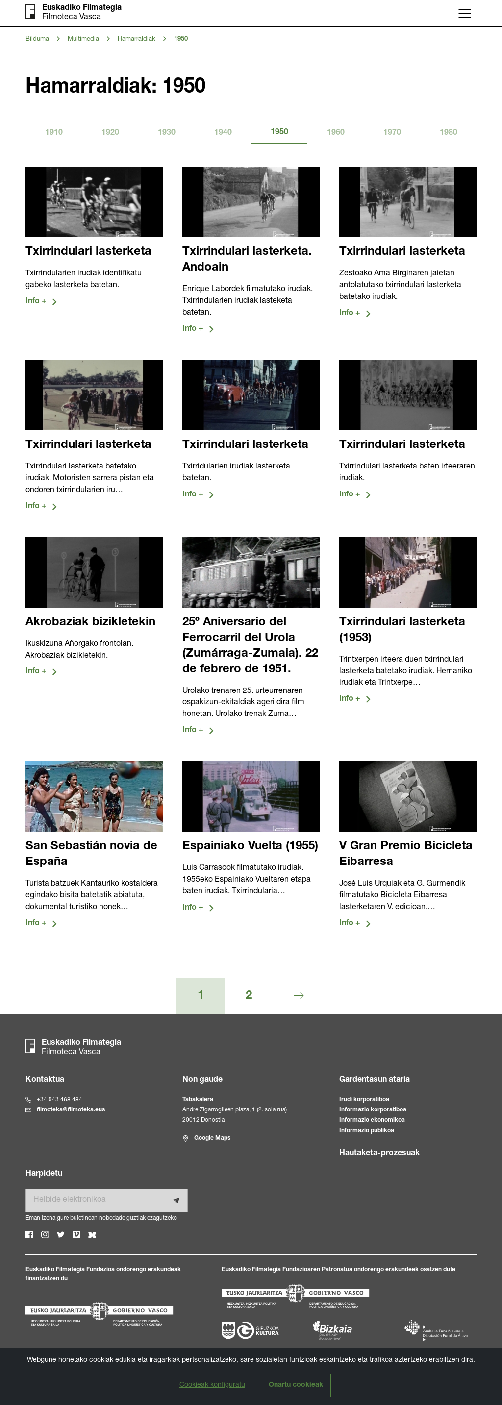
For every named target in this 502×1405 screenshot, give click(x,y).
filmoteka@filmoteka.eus (71, 1110)
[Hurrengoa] (299, 997)
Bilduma (37, 39)
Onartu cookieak (296, 1385)
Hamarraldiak (136, 39)
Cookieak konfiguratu (212, 1385)
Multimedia (83, 39)
